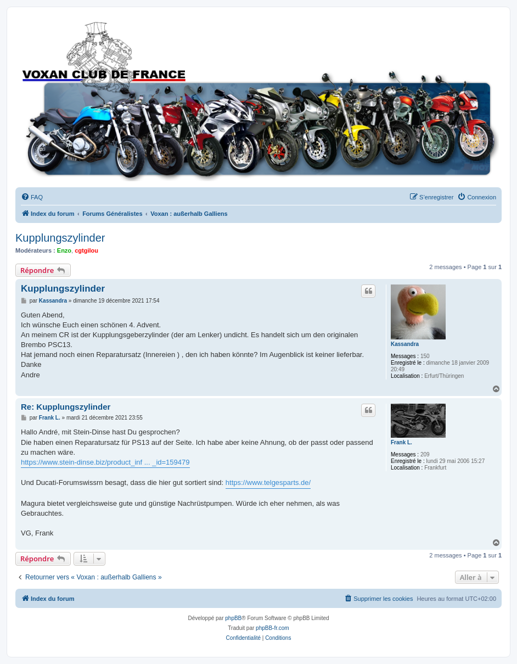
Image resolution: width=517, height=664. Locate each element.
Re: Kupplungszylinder (65, 406)
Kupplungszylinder (60, 238)
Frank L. (401, 442)
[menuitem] (32, 197)
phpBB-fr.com (272, 628)
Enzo (64, 250)
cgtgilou (86, 250)
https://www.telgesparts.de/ (268, 482)
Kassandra (405, 344)
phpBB (233, 618)
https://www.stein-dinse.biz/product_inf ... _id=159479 (105, 462)
